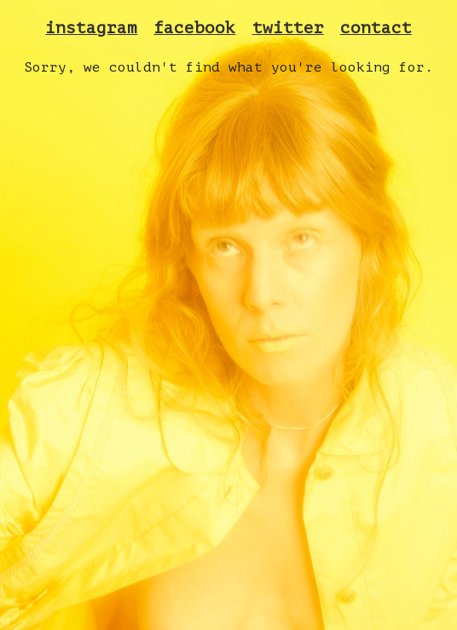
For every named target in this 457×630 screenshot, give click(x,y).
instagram (91, 28)
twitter (288, 28)
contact (376, 28)
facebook (194, 28)
